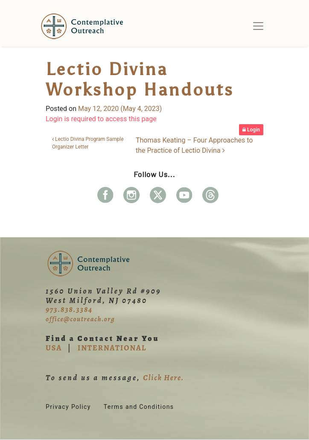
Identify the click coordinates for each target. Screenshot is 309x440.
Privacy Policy (68, 406)
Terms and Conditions (139, 406)
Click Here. (163, 378)
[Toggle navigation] (258, 26)
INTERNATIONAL (112, 348)
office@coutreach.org (80, 319)
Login (251, 130)
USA (54, 348)
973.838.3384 (69, 309)
